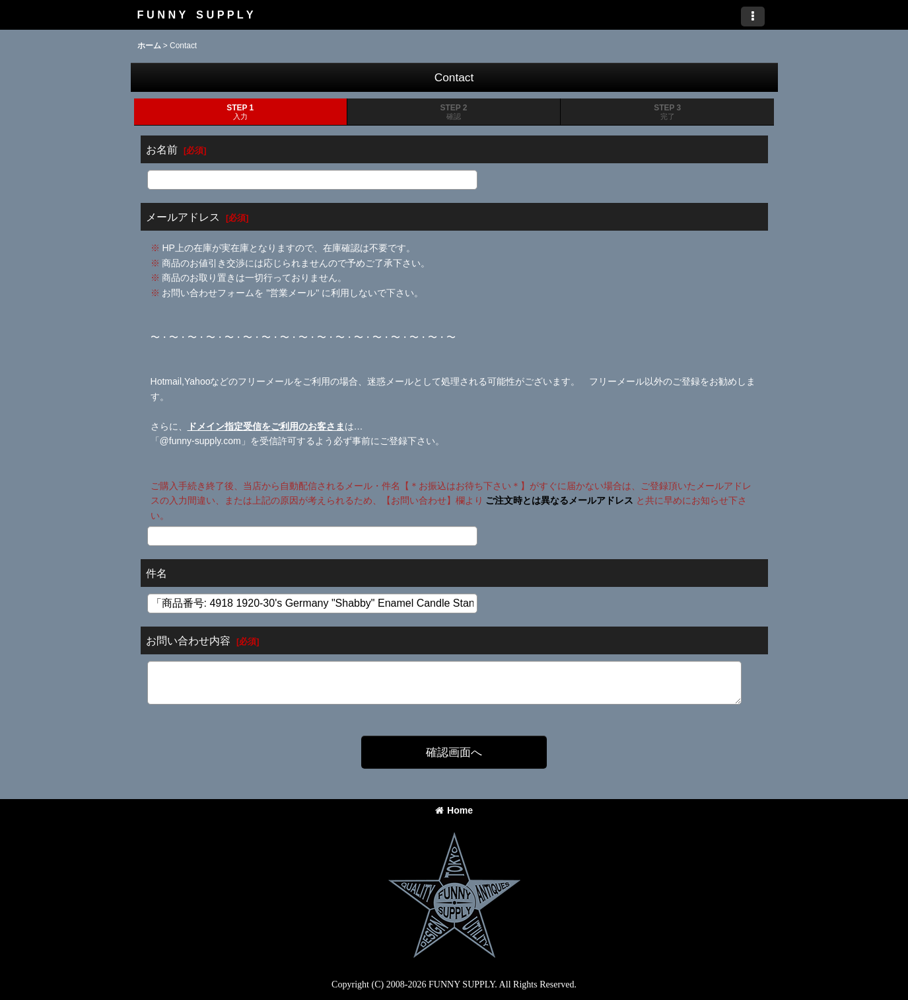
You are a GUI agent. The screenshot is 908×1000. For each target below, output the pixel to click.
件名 (156, 573)
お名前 (162, 149)
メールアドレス (183, 217)
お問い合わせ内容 (188, 640)
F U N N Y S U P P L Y (195, 14)
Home (454, 810)
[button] (753, 16)
